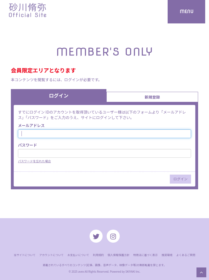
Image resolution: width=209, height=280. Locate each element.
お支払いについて (78, 255)
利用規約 (98, 255)
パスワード (27, 145)
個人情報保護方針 (119, 255)
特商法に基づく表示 (145, 255)
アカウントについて (51, 255)
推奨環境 (167, 255)
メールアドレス (31, 125)
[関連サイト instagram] (113, 236)
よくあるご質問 (185, 255)
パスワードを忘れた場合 (34, 161)
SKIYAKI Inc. (132, 271)
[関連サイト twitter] (96, 236)
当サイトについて (24, 255)
